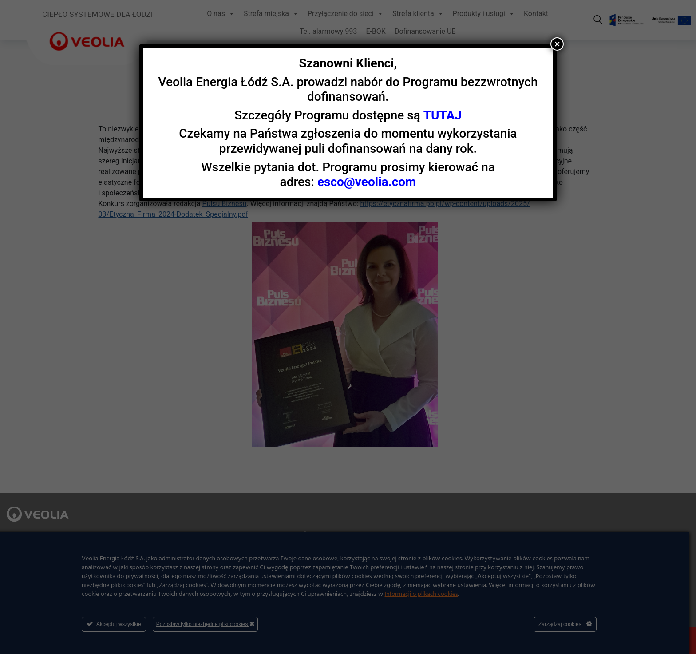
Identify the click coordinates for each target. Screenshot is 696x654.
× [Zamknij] (557, 44)
